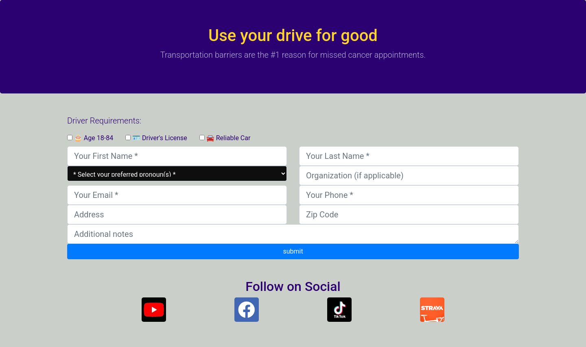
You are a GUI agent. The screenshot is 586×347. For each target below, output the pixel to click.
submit (293, 251)
